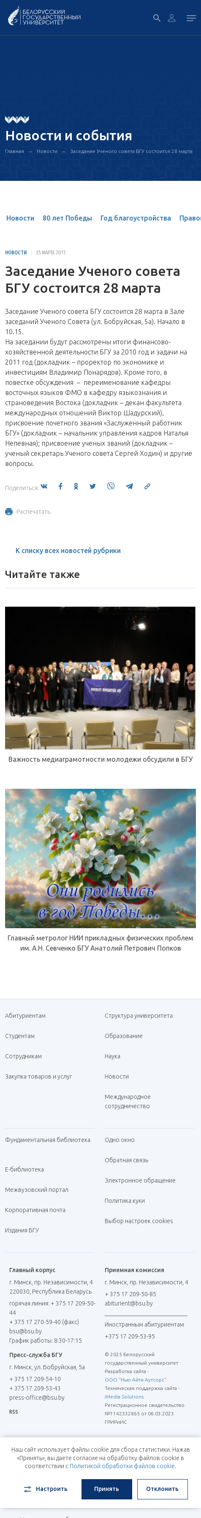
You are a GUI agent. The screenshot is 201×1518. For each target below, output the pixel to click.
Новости (47, 151)
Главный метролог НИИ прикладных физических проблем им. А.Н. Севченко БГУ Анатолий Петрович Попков (100, 943)
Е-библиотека (27, 1169)
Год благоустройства (135, 218)
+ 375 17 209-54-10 (35, 1379)
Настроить (45, 1489)
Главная (14, 151)
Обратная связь (126, 1160)
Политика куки (125, 1200)
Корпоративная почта (38, 1210)
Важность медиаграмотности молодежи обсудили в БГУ (100, 759)
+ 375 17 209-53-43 (35, 1388)
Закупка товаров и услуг (38, 1076)
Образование (124, 1036)
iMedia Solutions (124, 1396)
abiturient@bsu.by (129, 1303)
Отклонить (162, 1488)
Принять (106, 1488)
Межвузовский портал (40, 1189)
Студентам (20, 1036)
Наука (112, 1056)
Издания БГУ (22, 1230)
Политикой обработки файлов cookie (122, 1466)
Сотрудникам (23, 1056)
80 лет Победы (67, 218)
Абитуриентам (28, 1015)
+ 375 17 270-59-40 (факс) (44, 1322)
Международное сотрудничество (131, 1101)
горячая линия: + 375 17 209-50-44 (52, 1308)
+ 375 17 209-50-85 (130, 1294)
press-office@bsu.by (37, 1397)
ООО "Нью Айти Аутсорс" (135, 1379)
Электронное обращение (140, 1180)
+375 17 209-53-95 (130, 1336)
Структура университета (139, 1015)
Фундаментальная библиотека (47, 1144)
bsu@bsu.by (25, 1331)
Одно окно (120, 1139)
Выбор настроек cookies (139, 1221)
